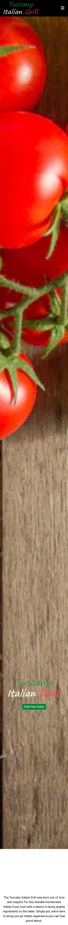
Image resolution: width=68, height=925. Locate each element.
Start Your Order (34, 706)
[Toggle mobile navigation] (63, 8)
